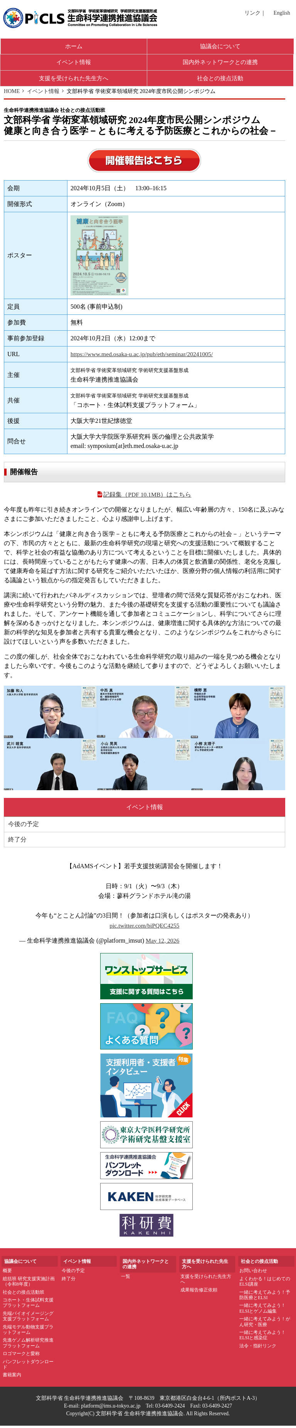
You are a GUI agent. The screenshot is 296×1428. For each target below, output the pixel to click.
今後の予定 (23, 826)
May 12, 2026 (163, 943)
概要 (7, 1273)
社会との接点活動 (220, 79)
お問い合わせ (253, 1273)
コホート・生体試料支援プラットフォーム (28, 1305)
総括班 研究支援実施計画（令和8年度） (29, 1283)
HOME (12, 93)
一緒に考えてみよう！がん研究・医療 (264, 1323)
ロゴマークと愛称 (21, 1356)
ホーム (74, 46)
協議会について (220, 46)
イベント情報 (73, 63)
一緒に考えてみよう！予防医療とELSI (264, 1297)
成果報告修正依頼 (198, 1292)
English (282, 13)
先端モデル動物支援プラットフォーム (28, 1332)
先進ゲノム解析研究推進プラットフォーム (28, 1345)
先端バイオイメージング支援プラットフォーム (28, 1318)
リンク (252, 13)
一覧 (125, 1278)
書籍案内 (12, 1377)
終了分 (17, 841)
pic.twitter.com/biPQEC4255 (144, 927)
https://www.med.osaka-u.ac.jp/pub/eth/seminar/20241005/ (142, 356)
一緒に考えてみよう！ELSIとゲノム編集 (262, 1310)
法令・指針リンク (257, 1348)
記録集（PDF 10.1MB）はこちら (144, 496)
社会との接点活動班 (23, 1294)
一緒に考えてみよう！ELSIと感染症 (262, 1337)
